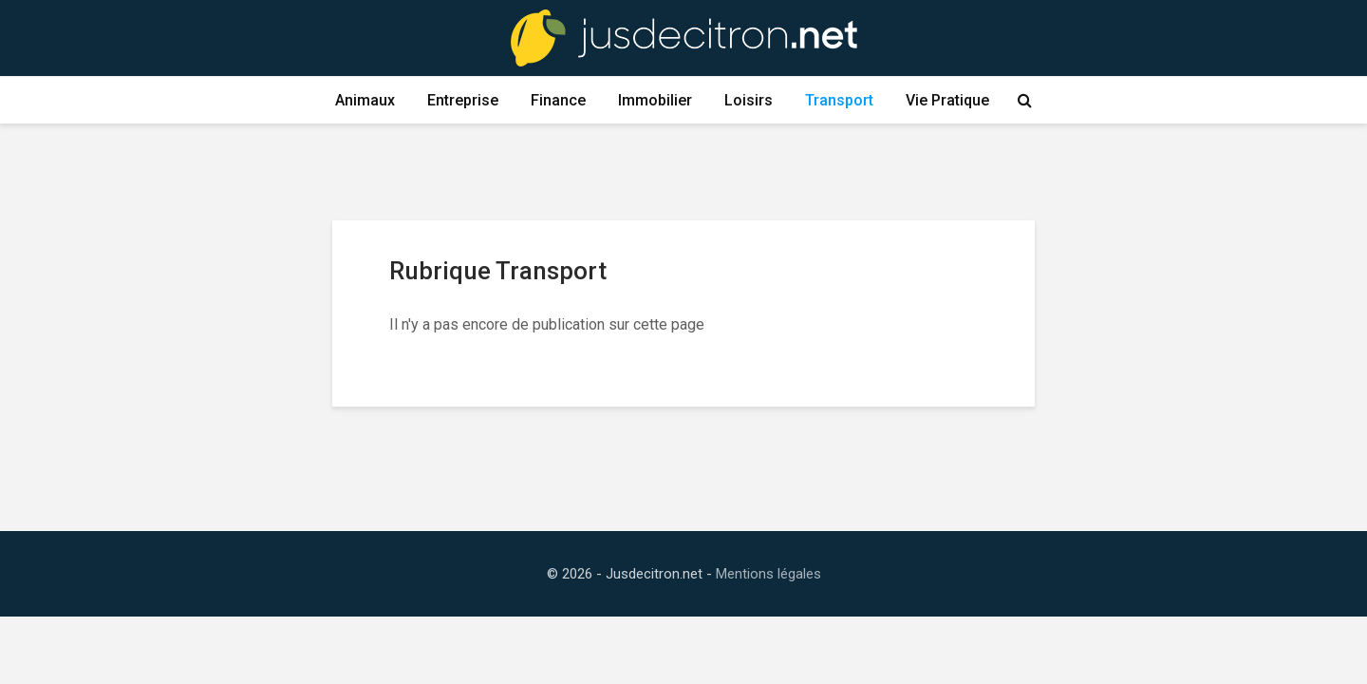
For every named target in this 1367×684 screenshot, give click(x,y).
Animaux (365, 100)
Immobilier (655, 100)
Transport (839, 100)
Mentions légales (768, 573)
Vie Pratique (947, 100)
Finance (558, 100)
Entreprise (462, 100)
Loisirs (748, 100)
